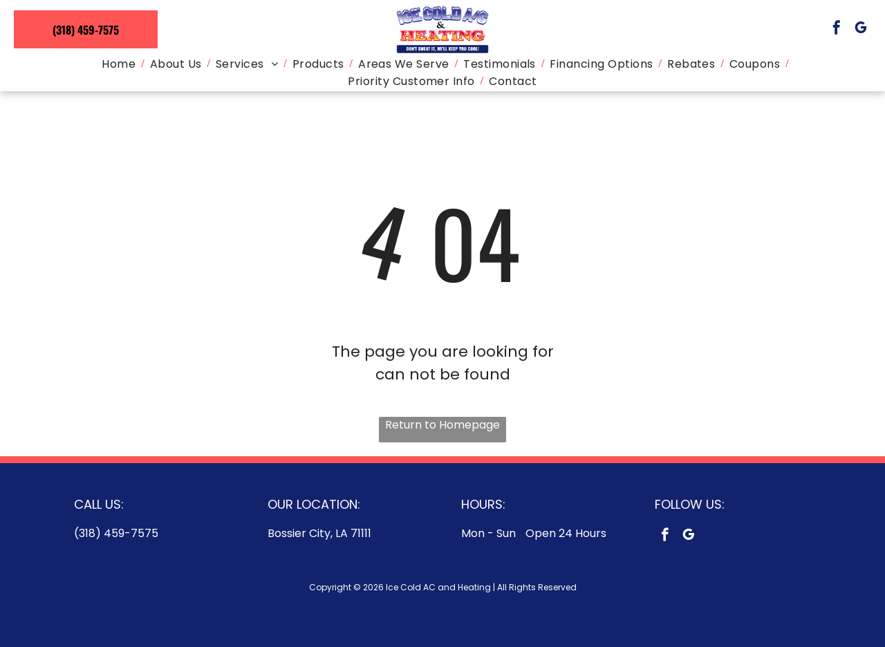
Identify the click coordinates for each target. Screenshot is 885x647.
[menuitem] (120, 64)
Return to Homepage (442, 425)
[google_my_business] (860, 29)
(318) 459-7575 (116, 533)
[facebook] (836, 29)
